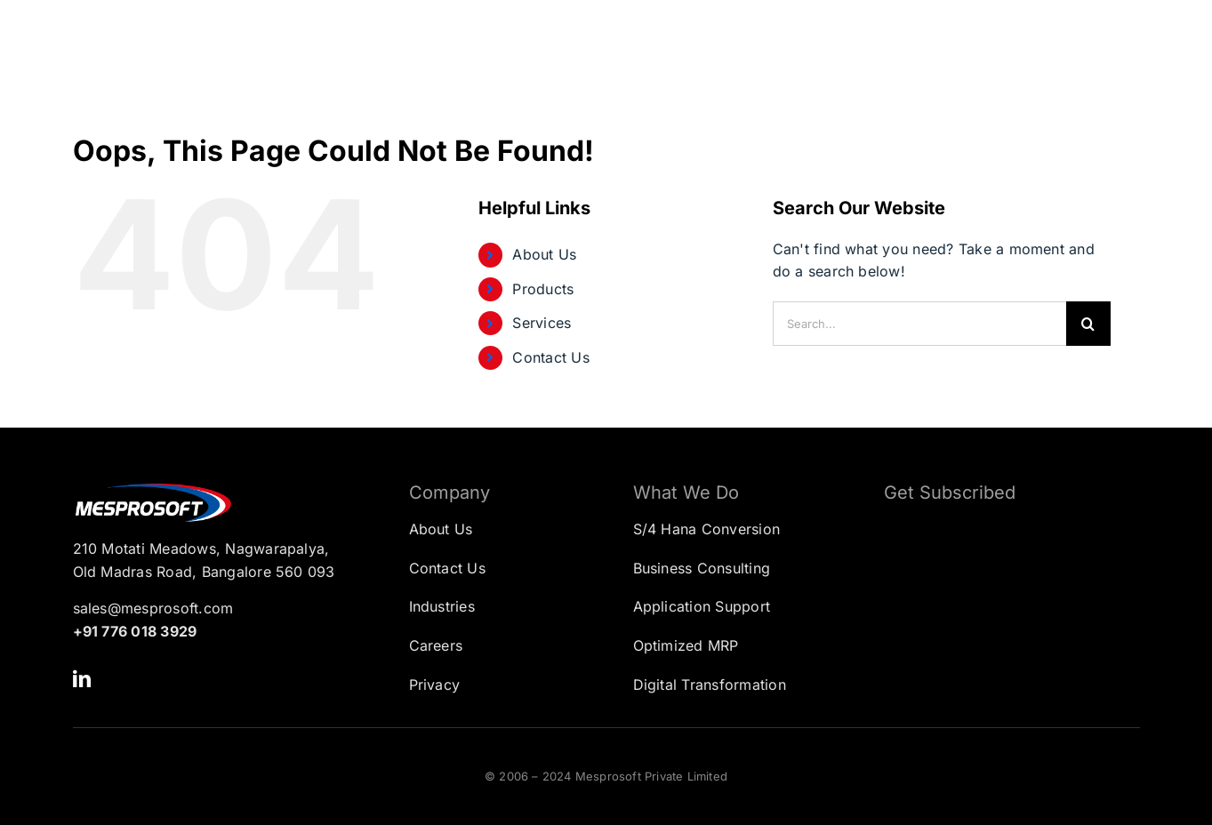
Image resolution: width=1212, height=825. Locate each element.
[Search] (1088, 323)
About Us (544, 254)
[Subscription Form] (998, 606)
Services (541, 323)
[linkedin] (82, 679)
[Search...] (919, 323)
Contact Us (550, 357)
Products (543, 289)
